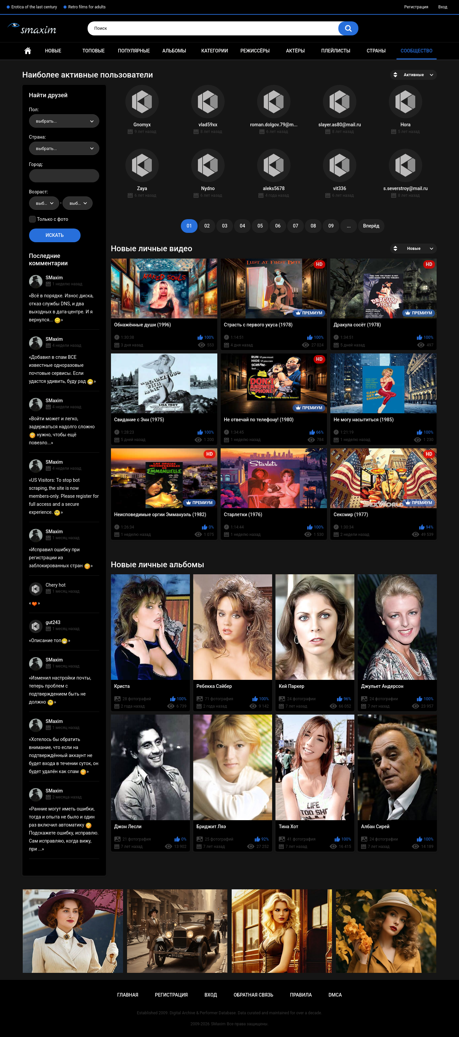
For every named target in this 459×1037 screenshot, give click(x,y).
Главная (27, 50)
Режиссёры (254, 50)
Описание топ (49, 640)
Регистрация (416, 7)
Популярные (134, 50)
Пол (33, 109)
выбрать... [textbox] (46, 121)
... (349, 226)
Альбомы (174, 50)
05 (260, 226)
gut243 (53, 622)
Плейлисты (335, 50)
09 (331, 226)
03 (224, 226)
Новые (53, 50)
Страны (376, 50)
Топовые (93, 50)
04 (242, 226)
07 (295, 226)
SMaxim (54, 277)
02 (207, 226)
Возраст (38, 191)
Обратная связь (253, 995)
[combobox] (64, 121)
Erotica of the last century (34, 7)
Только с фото (52, 219)
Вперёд (371, 226)
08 (313, 226)
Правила (301, 995)
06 (277, 226)
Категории (214, 50)
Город (35, 164)
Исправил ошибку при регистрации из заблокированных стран (60, 557)
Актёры (295, 50)
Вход (442, 7)
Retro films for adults (87, 7)
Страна (37, 137)
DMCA (335, 995)
